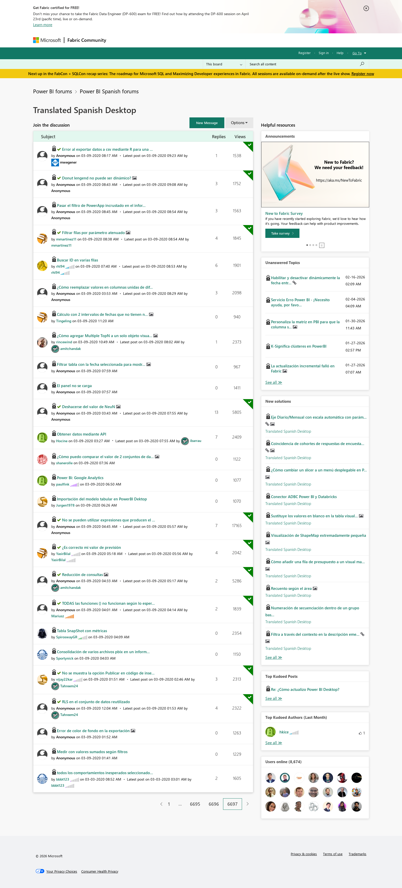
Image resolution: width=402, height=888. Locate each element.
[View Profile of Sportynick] (64, 658)
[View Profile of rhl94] (60, 266)
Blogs (207, 40)
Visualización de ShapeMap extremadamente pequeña (318, 535)
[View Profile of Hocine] (61, 440)
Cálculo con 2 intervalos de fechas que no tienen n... (103, 314)
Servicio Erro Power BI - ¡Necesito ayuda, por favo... (300, 302)
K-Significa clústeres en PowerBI (298, 346)
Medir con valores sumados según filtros (92, 751)
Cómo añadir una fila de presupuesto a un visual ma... (318, 561)
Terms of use (333, 854)
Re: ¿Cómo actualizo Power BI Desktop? (305, 689)
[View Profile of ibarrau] (195, 440)
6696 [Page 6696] (214, 804)
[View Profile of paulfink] (62, 484)
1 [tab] (307, 245)
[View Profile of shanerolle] (64, 462)
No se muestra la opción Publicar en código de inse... (108, 672)
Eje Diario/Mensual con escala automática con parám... (319, 417)
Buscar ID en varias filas (77, 260)
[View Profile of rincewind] (64, 341)
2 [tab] (310, 245)
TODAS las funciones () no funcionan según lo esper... (108, 603)
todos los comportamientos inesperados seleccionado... (105, 772)
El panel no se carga (74, 385)
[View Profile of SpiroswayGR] (66, 636)
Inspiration (140, 40)
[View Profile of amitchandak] (70, 348)
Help (340, 53)
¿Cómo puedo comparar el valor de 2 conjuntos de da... (106, 456)
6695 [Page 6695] (195, 804)
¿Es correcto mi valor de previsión (91, 547)
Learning (226, 40)
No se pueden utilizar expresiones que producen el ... (108, 519)
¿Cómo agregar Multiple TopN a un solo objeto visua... (105, 335)
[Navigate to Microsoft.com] (47, 40)
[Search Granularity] (224, 64)
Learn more (42, 24)
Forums (117, 40)
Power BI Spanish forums (109, 91)
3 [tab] (313, 245)
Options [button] (237, 122)
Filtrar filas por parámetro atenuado (94, 232)
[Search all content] (307, 64)
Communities (184, 40)
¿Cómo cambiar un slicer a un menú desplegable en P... (319, 469)
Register (304, 53)
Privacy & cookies (304, 854)
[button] (206, 122)
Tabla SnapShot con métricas (82, 630)
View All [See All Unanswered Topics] (273, 382)
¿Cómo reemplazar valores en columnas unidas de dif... (105, 287)
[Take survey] (282, 233)
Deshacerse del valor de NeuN (89, 406)
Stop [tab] (321, 245)
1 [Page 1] (169, 804)
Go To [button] (357, 53)
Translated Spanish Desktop (288, 431)
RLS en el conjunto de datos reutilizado (96, 701)
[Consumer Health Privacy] (99, 871)
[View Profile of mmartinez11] (66, 239)
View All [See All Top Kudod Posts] (273, 698)
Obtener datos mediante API (81, 434)
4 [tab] (316, 245)
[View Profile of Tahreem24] (69, 685)
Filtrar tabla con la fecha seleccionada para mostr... (101, 364)
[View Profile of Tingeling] (63, 320)
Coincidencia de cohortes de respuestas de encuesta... (317, 443)
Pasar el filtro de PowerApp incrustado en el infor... (101, 205)
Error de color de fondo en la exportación (94, 730)
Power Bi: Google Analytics (80, 477)
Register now (362, 73)
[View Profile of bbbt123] (62, 779)
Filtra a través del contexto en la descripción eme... (315, 634)
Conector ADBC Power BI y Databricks (304, 496)
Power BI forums (52, 91)
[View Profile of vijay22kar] (64, 679)
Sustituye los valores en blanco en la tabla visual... (315, 515)
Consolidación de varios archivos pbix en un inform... (103, 651)
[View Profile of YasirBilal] (63, 553)
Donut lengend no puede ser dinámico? (97, 177)
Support (249, 40)
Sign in (324, 53)
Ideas (161, 40)
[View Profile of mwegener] (68, 162)
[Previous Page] (159, 804)
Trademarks (357, 854)
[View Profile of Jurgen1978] (65, 505)
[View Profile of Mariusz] (57, 615)
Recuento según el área (292, 588)
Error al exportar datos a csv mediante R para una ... (107, 149)
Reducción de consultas (83, 574)
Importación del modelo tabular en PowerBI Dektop (102, 498)
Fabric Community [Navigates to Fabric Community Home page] (86, 40)
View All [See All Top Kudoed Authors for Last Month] (273, 743)
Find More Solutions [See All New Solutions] (273, 657)
